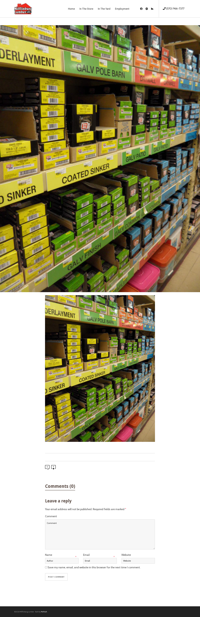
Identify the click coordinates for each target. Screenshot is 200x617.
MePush (44, 612)
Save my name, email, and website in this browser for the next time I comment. (94, 567)
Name (48, 555)
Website (126, 555)
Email (86, 555)
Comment (51, 516)
